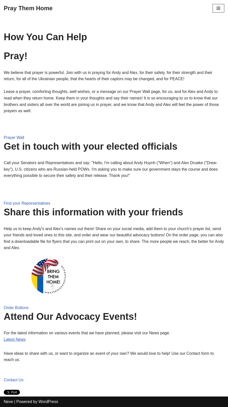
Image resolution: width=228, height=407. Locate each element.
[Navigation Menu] (218, 8)
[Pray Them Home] (28, 8)
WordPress (48, 402)
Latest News (15, 339)
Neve (8, 402)
